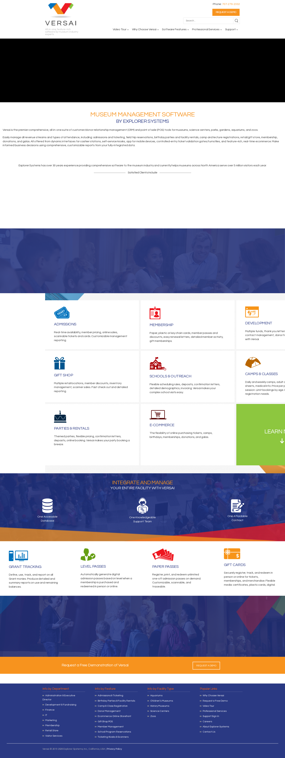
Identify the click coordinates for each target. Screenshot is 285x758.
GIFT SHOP (63, 375)
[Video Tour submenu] (128, 29)
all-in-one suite (59, 129)
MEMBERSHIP (161, 325)
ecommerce (263, 141)
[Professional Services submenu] (221, 29)
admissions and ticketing (109, 137)
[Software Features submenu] (188, 29)
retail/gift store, (250, 137)
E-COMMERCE (162, 425)
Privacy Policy (114, 749)
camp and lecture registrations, (220, 137)
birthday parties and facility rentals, (176, 137)
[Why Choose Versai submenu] (158, 29)
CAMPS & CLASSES (261, 374)
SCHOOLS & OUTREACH (170, 376)
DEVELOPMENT (258, 323)
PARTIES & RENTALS (71, 428)
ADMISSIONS (65, 324)
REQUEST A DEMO (206, 665)
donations (9, 141)
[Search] (236, 21)
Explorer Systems (30, 165)
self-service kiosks (113, 141)
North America (210, 165)
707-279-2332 (231, 4)
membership (269, 137)
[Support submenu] (237, 29)
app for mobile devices (140, 141)
